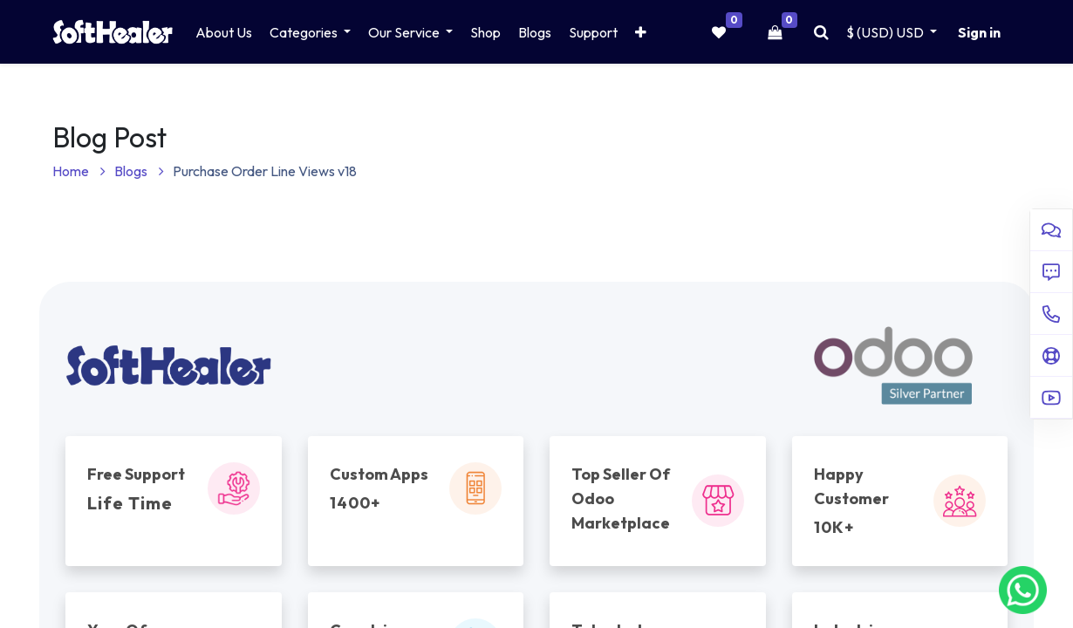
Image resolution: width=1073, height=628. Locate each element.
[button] (640, 32)
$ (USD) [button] (886, 32)
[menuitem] (223, 32)
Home (79, 171)
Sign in (979, 32)
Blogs (139, 171)
